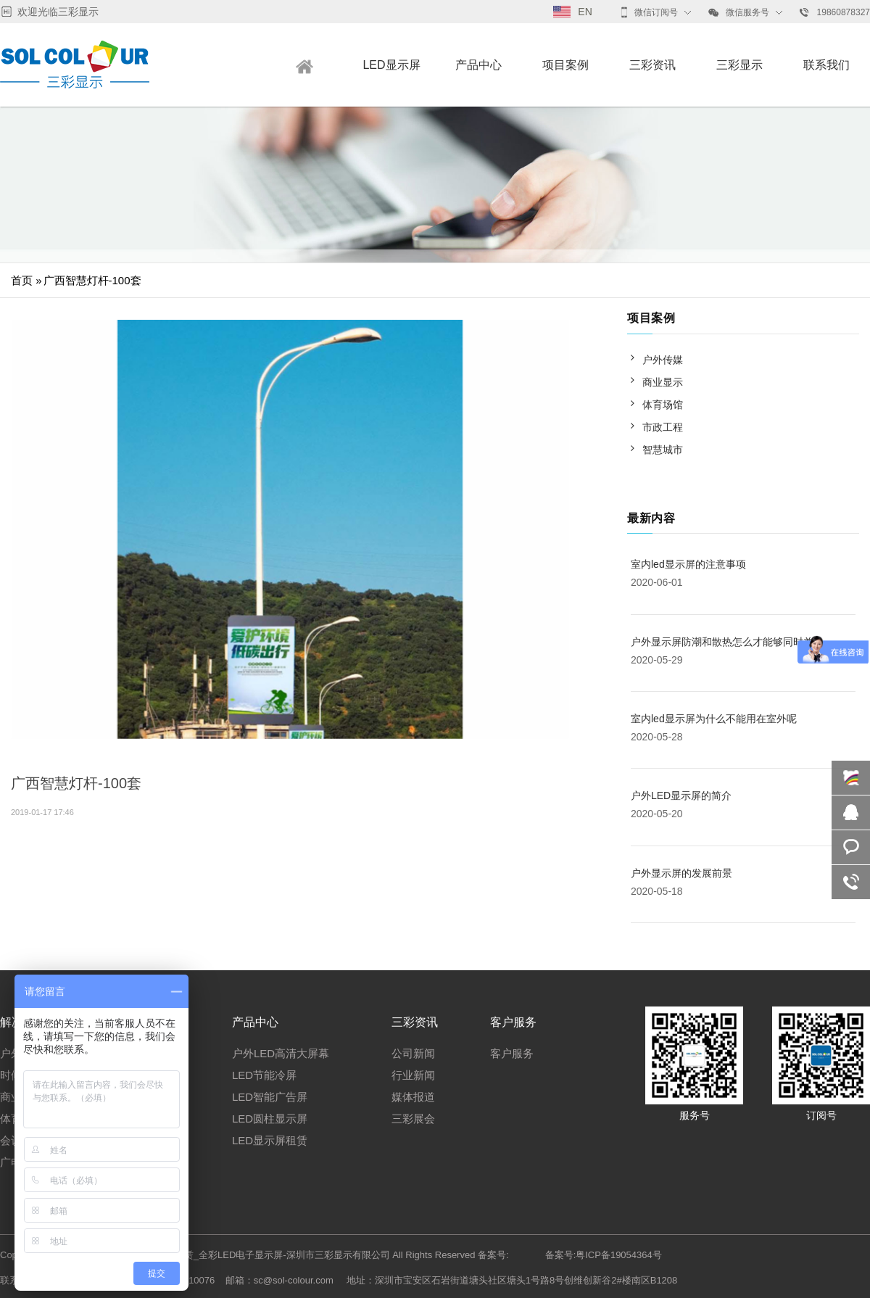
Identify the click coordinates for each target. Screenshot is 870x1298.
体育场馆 (662, 404)
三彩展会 (413, 1118)
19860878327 (835, 12)
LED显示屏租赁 (269, 1140)
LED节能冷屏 (264, 1075)
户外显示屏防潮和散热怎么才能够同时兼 (722, 642)
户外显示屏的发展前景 (681, 873)
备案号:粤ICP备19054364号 (603, 1254)
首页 (22, 280)
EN (572, 11)
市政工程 (662, 427)
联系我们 (826, 65)
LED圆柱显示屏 (269, 1118)
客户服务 (512, 1053)
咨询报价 (851, 847)
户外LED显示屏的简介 (681, 795)
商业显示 (662, 382)
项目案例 (565, 65)
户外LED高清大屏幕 (280, 1053)
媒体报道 (413, 1097)
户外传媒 (662, 359)
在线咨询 (851, 778)
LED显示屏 (391, 65)
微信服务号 (738, 12)
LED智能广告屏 (269, 1097)
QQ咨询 (851, 812)
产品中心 (478, 65)
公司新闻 (413, 1053)
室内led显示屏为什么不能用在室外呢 (714, 718)
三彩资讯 (652, 65)
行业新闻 (413, 1075)
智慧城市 (662, 449)
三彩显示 (739, 65)
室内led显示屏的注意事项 (688, 564)
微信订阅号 (649, 12)
